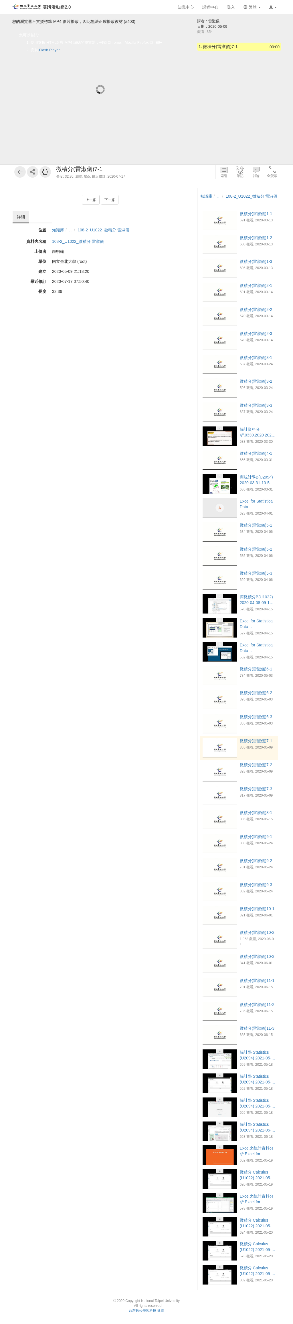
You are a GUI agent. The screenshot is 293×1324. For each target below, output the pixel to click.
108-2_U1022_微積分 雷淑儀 (103, 230)
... (71, 230)
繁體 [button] (252, 7)
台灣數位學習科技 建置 (146, 1311)
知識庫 (58, 230)
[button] (273, 7)
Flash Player (49, 50)
